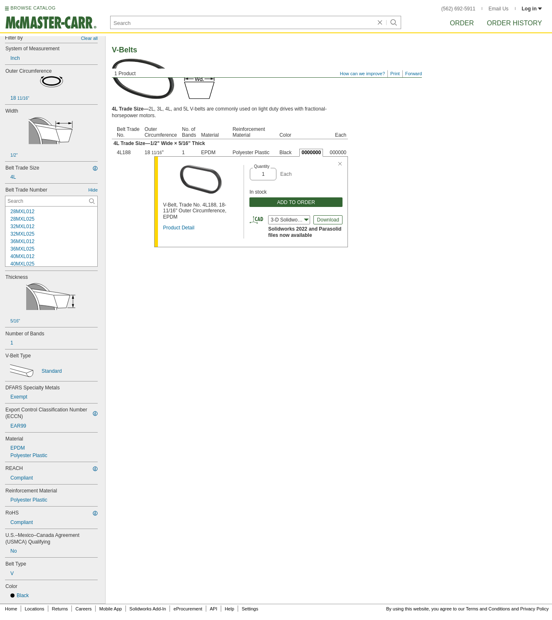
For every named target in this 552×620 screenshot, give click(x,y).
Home (11, 608)
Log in (532, 9)
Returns (60, 608)
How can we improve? (362, 73)
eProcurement (188, 608)
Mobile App (110, 608)
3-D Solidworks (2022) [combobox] (290, 220)
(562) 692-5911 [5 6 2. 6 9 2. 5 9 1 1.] (458, 9)
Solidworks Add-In (147, 608)
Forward (413, 73)
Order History (514, 23)
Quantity (261, 166)
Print (395, 73)
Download (328, 220)
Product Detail (178, 228)
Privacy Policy (534, 608)
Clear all (89, 38)
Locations (34, 608)
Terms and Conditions (488, 608)
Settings (250, 608)
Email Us (498, 9)
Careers (83, 608)
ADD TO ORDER (296, 202)
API (213, 608)
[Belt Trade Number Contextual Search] (51, 201)
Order (462, 23)
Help (229, 608)
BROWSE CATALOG (32, 7)
